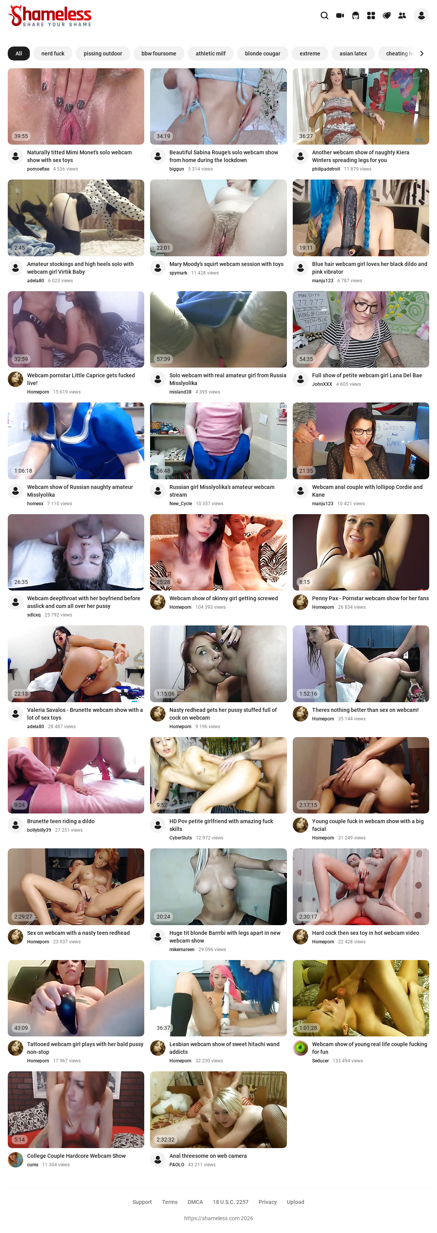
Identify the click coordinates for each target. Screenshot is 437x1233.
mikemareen (182, 949)
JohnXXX (322, 384)
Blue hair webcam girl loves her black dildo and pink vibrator (369, 268)
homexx (35, 503)
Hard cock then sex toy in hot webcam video (365, 933)
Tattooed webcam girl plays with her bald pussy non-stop (85, 1048)
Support (142, 1202)
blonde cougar (262, 53)
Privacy (268, 1202)
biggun (176, 169)
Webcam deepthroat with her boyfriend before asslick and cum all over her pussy (83, 602)
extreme (310, 53)
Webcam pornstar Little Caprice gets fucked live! (81, 379)
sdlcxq (34, 615)
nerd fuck (52, 53)
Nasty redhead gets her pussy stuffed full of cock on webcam (223, 714)
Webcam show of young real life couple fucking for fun (369, 1048)
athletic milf (211, 53)
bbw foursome (159, 53)
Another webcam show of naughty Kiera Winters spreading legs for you (360, 156)
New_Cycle (180, 503)
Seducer (320, 1061)
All (19, 53)
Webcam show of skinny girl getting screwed (223, 598)
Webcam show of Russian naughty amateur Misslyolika (80, 491)
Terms (170, 1202)
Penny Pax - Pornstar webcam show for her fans (370, 598)
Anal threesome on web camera (208, 1156)
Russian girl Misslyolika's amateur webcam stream (222, 491)
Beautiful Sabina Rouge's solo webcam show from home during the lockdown (223, 156)
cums (32, 1164)
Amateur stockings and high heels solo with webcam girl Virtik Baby (80, 268)
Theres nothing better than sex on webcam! (365, 710)
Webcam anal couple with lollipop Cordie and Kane (367, 491)
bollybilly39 (39, 830)
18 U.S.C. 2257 (231, 1202)
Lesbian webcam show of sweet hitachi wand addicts (224, 1048)
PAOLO (176, 1164)
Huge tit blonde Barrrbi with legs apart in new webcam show (224, 937)
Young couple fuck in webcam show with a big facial (368, 825)
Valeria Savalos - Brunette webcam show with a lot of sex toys (85, 714)
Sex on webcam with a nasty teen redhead (78, 933)
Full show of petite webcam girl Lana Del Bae (367, 375)
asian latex (353, 53)
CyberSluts (180, 838)
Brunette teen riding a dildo (61, 821)
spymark (178, 273)
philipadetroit (326, 169)
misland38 (180, 392)
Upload (295, 1202)
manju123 (322, 280)
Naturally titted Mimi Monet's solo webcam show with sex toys (79, 156)
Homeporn (38, 392)
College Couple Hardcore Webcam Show (76, 1156)
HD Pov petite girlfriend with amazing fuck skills (221, 825)
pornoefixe (38, 169)
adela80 (35, 280)
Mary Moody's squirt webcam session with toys (226, 264)
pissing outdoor (103, 53)
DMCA (195, 1202)
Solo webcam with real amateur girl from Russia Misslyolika (228, 379)
